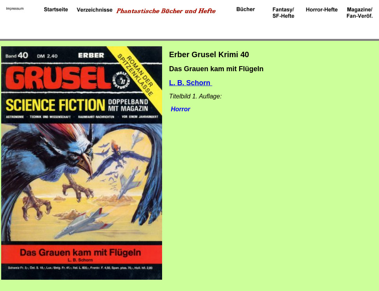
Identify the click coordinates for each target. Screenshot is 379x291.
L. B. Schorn (190, 83)
